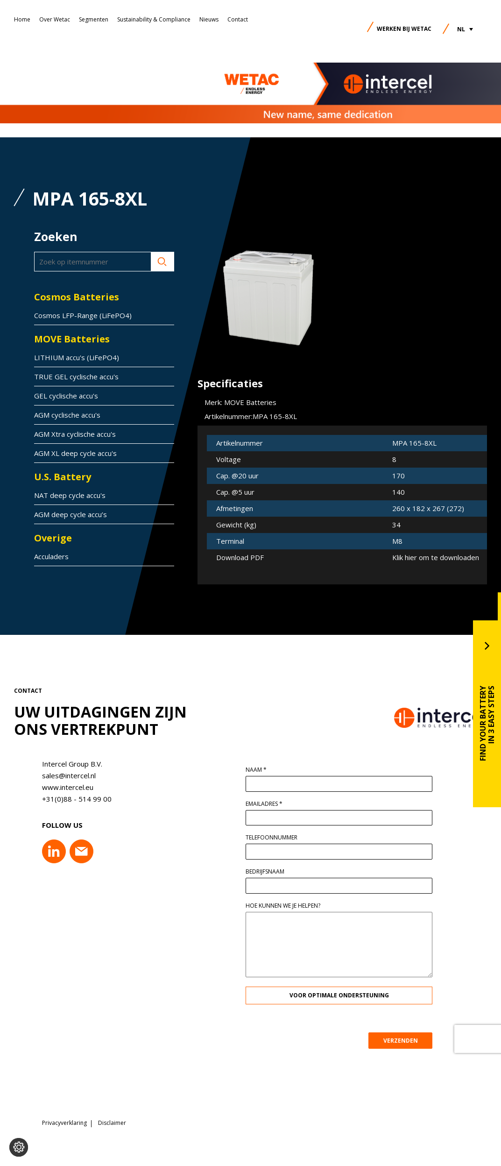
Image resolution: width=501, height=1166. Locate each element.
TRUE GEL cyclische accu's (76, 376)
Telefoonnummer (275, 837)
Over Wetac (54, 19)
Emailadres (267, 804)
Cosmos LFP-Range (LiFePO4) (83, 315)
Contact (237, 19)
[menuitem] (465, 29)
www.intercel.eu (64, 787)
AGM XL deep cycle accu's (75, 453)
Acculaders (51, 556)
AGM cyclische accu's (67, 414)
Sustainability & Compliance (154, 19)
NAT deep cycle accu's (70, 495)
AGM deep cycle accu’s (70, 514)
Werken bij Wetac (404, 29)
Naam (259, 770)
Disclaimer (112, 1121)
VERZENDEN (404, 1041)
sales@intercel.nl (65, 775)
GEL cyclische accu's (66, 395)
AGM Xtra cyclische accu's (75, 434)
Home (22, 19)
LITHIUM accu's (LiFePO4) (76, 357)
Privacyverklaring (64, 1121)
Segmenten (93, 19)
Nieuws (209, 19)
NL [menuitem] (461, 29)
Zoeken (162, 261)
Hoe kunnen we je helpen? (286, 906)
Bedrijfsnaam (268, 871)
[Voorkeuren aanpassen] (18, 1147)
